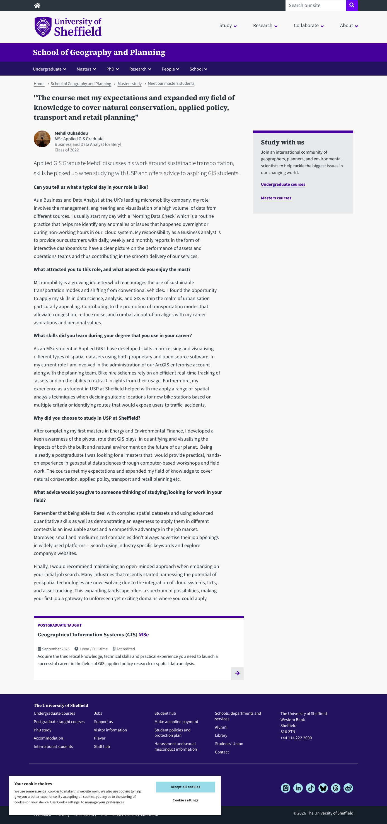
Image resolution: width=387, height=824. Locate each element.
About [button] (346, 25)
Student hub (165, 713)
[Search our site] (316, 5)
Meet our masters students (171, 83)
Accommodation (48, 738)
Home (39, 84)
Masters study (130, 84)
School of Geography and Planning (99, 52)
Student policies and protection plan (172, 733)
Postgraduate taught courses (59, 722)
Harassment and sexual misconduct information (175, 746)
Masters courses (276, 198)
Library (221, 735)
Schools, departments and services (238, 716)
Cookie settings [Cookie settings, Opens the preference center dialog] (185, 800)
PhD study (42, 730)
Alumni (221, 727)
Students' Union (229, 744)
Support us (103, 722)
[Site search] (352, 5)
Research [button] (262, 25)
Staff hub (102, 747)
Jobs (98, 713)
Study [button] (225, 25)
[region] (115, 795)
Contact (222, 752)
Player (99, 738)
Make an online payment (176, 722)
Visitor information (110, 730)
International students (53, 747)
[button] (51, 69)
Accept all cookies (185, 786)
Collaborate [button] (306, 25)
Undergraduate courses (283, 184)
